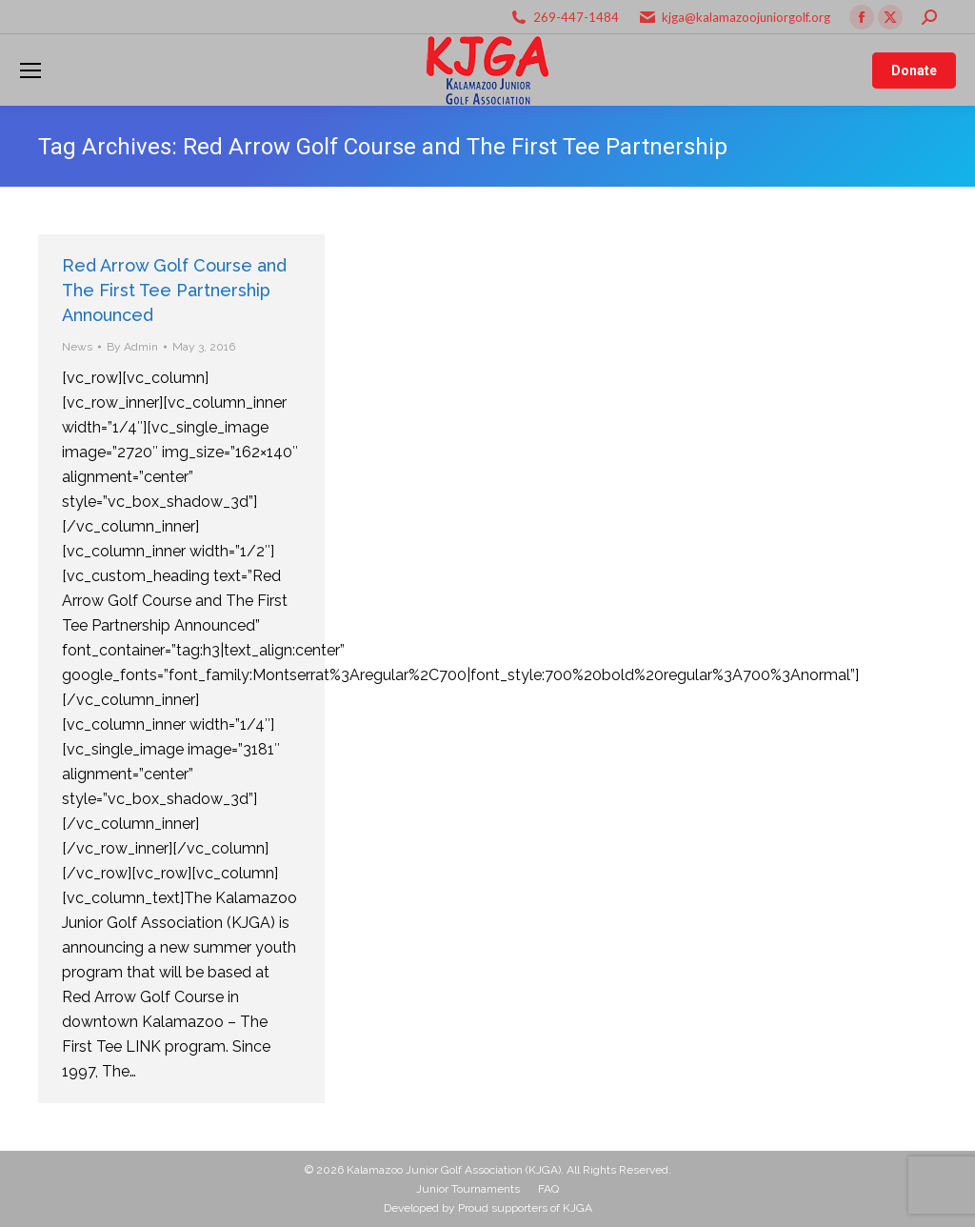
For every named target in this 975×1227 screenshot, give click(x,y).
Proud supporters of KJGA (525, 1208)
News (77, 346)
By (132, 346)
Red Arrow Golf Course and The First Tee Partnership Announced (174, 290)
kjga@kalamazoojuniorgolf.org (746, 17)
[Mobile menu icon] (30, 70)
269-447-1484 (576, 17)
